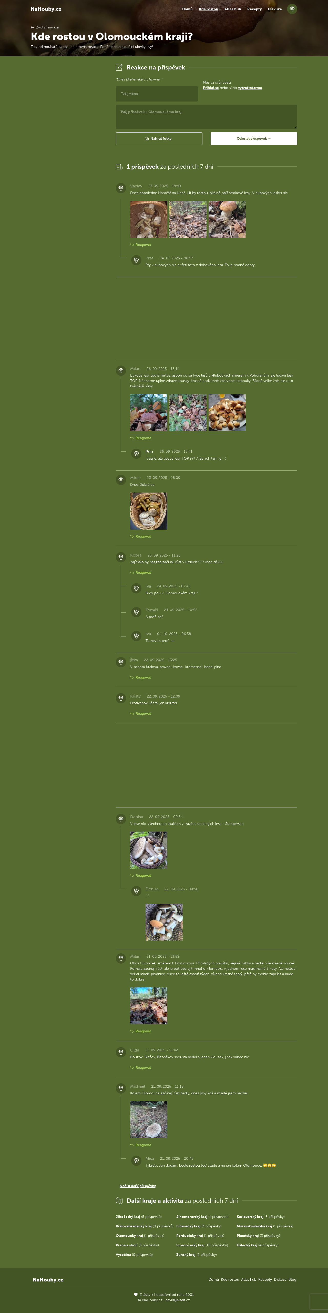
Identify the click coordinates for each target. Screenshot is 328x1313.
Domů (187, 9)
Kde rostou (208, 9)
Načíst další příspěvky (138, 1186)
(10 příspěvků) (202, 1245)
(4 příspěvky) (258, 1245)
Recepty (254, 9)
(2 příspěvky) (196, 1255)
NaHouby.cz (46, 9)
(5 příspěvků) (139, 1217)
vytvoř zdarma (250, 88)
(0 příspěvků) (144, 1226)
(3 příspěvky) (261, 1217)
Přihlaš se (211, 88)
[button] (159, 138)
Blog (292, 1279)
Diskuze (275, 9)
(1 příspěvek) (202, 1217)
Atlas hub (232, 9)
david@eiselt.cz (178, 1300)
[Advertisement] (69, 139)
